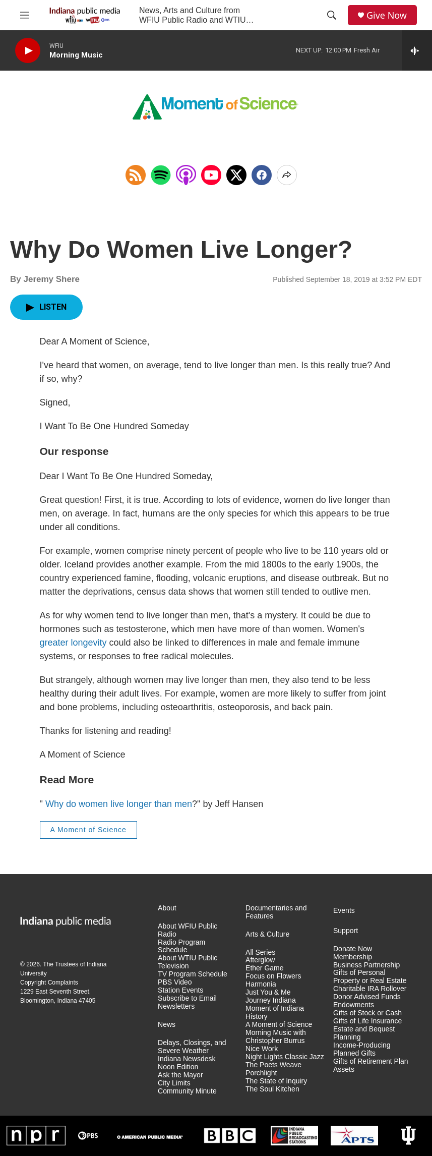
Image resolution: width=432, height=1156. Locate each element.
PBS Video (175, 982)
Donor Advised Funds (367, 997)
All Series (260, 952)
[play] (28, 50)
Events (344, 910)
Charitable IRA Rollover (370, 989)
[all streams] (417, 50)
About (167, 908)
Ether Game (264, 968)
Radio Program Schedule (181, 946)
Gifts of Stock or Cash (367, 1013)
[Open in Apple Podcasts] (186, 175)
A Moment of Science (88, 830)
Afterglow (260, 960)
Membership (352, 957)
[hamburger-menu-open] (24, 15)
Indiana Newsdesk (186, 1059)
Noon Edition (178, 1067)
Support (345, 931)
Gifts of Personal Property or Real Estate (370, 977)
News (166, 1024)
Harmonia (260, 984)
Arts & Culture (267, 934)
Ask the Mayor (180, 1075)
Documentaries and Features (275, 912)
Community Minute (187, 1091)
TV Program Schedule (192, 974)
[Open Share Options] (287, 175)
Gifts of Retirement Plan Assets (370, 1065)
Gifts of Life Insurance (367, 1021)
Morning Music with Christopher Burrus (275, 1037)
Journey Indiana (270, 1000)
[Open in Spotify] (161, 175)
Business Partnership (366, 965)
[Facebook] (262, 175)
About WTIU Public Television (187, 962)
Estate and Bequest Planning (364, 1033)
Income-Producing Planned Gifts (362, 1049)
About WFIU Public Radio (187, 930)
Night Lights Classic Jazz (284, 1057)
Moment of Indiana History (274, 1012)
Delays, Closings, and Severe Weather (192, 1047)
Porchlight (261, 1073)
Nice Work (261, 1049)
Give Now (386, 15)
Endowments (353, 1005)
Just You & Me (268, 992)
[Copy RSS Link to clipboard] (136, 175)
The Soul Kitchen (272, 1089)
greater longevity (73, 643)
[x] (236, 175)
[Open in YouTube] (211, 175)
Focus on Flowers (273, 976)
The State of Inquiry (276, 1081)
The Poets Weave (273, 1065)
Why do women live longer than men (118, 804)
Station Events (180, 990)
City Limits (174, 1083)
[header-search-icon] (331, 15)
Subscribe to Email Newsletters (187, 1002)
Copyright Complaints (49, 982)
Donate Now (352, 949)
